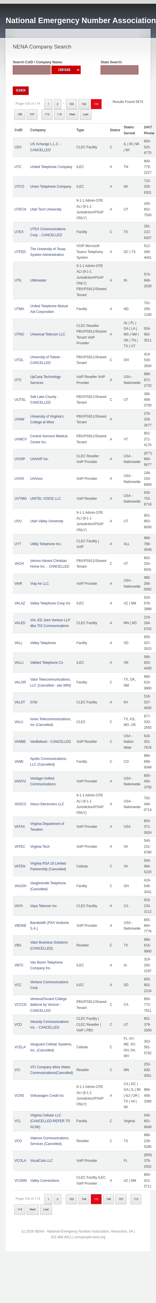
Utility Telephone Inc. (46, 544)
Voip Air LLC (39, 584)
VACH (19, 564)
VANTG (20, 781)
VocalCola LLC (41, 1161)
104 (84, 104)
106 (19, 114)
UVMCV (20, 439)
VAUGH (20, 886)
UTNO (19, 334)
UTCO (19, 187)
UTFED (20, 252)
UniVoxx (36, 479)
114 (59, 114)
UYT (17, 544)
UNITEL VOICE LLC (45, 499)
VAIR (18, 584)
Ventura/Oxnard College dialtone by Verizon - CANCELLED (48, 1005)
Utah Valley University (46, 521)
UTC (18, 167)
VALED (19, 623)
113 (47, 114)
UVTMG (20, 499)
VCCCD (20, 1005)
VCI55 (19, 1096)
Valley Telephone (43, 643)
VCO (18, 1141)
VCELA (20, 1047)
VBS (17, 945)
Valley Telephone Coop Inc (50, 603)
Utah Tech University (45, 209)
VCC (18, 985)
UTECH (20, 209)
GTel (33, 702)
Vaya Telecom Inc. (44, 906)
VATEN (19, 866)
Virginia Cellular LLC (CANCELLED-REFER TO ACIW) (50, 1121)
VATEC (19, 847)
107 (32, 114)
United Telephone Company (51, 167)
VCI (17, 1070)
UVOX (19, 479)
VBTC (19, 965)
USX (18, 147)
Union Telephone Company (50, 187)
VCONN (20, 1181)
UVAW (19, 419)
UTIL (18, 280)
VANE (19, 762)
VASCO (20, 804)
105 (96, 104)
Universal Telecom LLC (47, 334)
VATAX (19, 827)
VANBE (20, 742)
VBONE (20, 926)
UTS (17, 380)
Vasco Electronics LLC (47, 804)
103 (71, 104)
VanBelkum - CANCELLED (50, 742)
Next (72, 114)
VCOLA (20, 1161)
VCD (18, 1025)
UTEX (19, 232)
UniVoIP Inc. (39, 459)
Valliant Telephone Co (46, 663)
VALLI (19, 663)
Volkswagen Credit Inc (47, 1096)
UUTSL (20, 400)
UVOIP (19, 459)
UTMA (19, 309)
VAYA (18, 906)
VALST (19, 702)
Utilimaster (38, 280)
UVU (18, 521)
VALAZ (19, 603)
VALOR (20, 682)
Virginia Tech (39, 847)
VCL (17, 1121)
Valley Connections (44, 1181)
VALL (18, 643)
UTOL (19, 360)
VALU (18, 722)
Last (85, 114)
